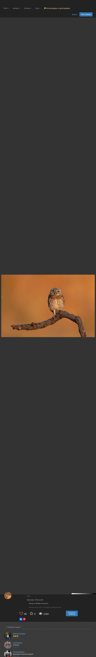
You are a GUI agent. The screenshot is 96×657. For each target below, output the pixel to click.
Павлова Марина (19, 652)
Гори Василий (17, 643)
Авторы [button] (16, 8)
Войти (74, 14)
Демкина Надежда (19, 633)
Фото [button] (6, 8)
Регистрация (86, 14)
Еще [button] (37, 8)
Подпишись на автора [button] (72, 613)
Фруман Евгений (35, 600)
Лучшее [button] (28, 8)
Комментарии (13, 627)
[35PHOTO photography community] (13, 3)
